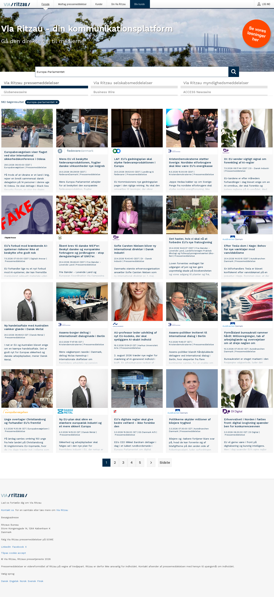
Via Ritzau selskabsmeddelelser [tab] (123, 83)
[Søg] (132, 71)
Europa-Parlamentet (42, 102)
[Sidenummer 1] (106, 463)
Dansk (4, 581)
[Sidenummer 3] (123, 463)
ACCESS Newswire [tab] (197, 92)
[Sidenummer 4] (131, 463)
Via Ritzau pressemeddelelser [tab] (31, 83)
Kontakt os (7, 510)
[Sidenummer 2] (115, 463)
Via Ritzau (62, 510)
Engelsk (13, 581)
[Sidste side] (165, 463)
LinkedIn (6, 546)
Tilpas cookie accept (13, 553)
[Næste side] (151, 463)
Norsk (23, 581)
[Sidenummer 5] (140, 463)
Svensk (32, 581)
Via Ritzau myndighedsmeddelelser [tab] (216, 83)
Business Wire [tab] (104, 92)
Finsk (40, 581)
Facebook (18, 546)
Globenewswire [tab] (15, 92)
